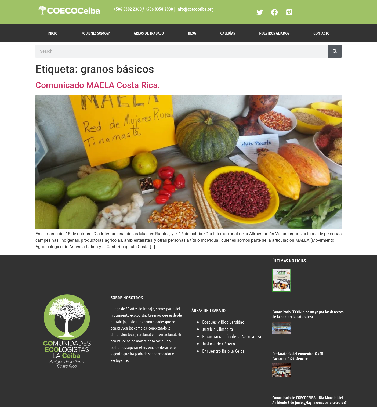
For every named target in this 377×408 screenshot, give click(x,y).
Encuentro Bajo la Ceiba (223, 351)
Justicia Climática (217, 329)
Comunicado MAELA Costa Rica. (97, 85)
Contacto (321, 33)
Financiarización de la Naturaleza (231, 336)
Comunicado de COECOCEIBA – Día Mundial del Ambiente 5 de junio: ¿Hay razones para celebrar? (309, 400)
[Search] (335, 51)
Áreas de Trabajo (149, 33)
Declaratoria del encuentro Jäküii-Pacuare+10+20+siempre (298, 356)
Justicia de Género (218, 343)
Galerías (227, 33)
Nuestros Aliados (274, 33)
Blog (192, 33)
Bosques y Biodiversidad (223, 322)
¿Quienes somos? (96, 33)
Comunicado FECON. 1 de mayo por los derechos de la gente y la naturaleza (307, 314)
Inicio (52, 33)
